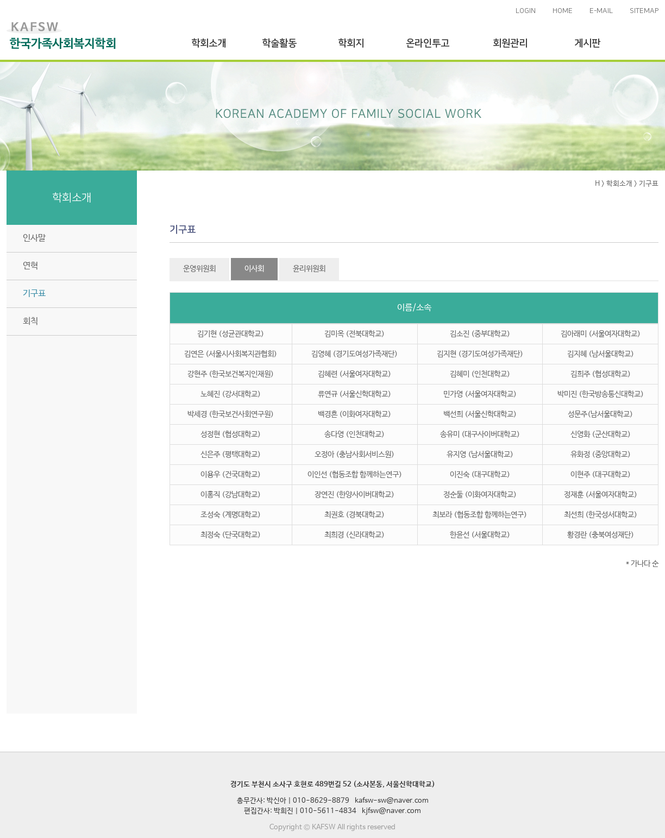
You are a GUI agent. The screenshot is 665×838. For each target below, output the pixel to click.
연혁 (30, 266)
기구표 (34, 293)
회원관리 (510, 43)
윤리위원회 (309, 268)
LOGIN (526, 11)
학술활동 (279, 43)
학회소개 (208, 43)
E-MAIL (601, 11)
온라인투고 (427, 43)
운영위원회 (199, 268)
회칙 (30, 321)
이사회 (254, 268)
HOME (563, 11)
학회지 (351, 43)
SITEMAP (644, 11)
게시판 (587, 43)
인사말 (34, 238)
